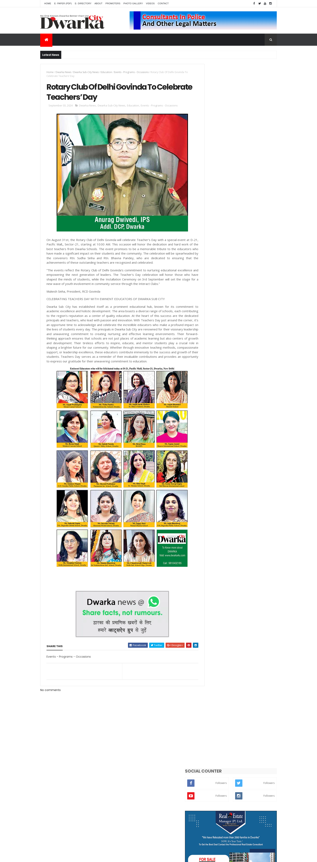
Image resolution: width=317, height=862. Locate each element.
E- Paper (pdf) (63, 3)
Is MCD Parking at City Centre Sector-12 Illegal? (249, 337)
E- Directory (83, 3)
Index (244, 505)
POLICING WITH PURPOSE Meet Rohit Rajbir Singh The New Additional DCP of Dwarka (248, 257)
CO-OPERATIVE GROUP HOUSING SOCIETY (244, 320)
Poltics (232, 477)
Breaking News (214, 435)
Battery (232, 498)
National (210, 498)
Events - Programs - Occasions (131, 72)
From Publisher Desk (217, 505)
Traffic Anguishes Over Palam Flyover (247, 285)
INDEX (225, 302)
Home (47, 3)
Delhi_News (212, 413)
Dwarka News (63, 72)
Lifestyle (236, 428)
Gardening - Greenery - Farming (225, 470)
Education (106, 72)
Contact (163, 3)
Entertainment (214, 442)
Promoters (113, 3)
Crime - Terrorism (216, 484)
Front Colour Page (237, 491)
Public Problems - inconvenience (225, 421)
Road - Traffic (245, 435)
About (98, 3)
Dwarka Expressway (217, 463)
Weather (210, 477)
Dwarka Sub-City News (86, 72)
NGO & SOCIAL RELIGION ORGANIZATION (249, 269)
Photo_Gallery (249, 484)
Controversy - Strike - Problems (225, 456)
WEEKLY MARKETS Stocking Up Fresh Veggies (246, 222)
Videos (150, 3)
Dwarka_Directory (216, 399)
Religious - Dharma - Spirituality (225, 449)
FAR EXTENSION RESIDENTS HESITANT (246, 236)
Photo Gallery (133, 3)
